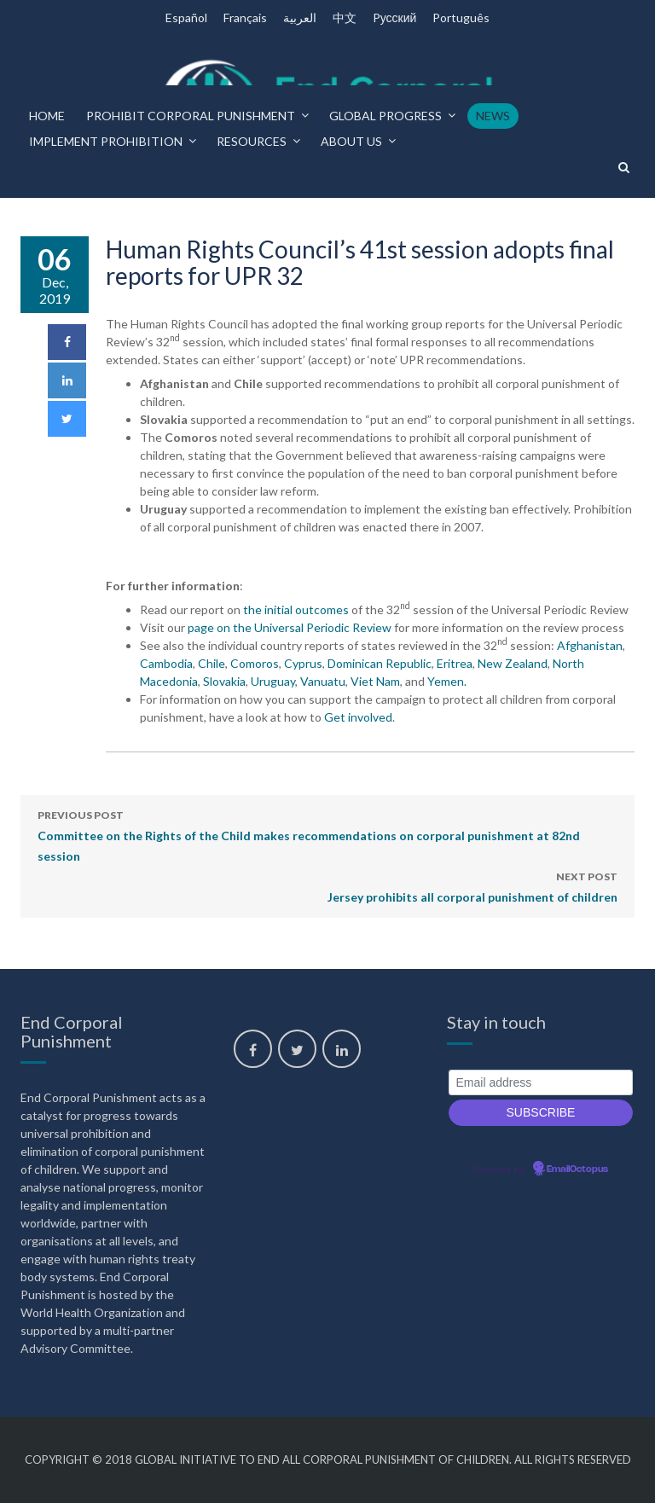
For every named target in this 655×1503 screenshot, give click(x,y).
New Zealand (513, 663)
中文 (344, 17)
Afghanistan (590, 645)
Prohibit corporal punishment (190, 115)
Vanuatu (322, 681)
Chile (211, 663)
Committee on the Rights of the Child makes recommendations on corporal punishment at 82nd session (327, 834)
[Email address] (541, 1083)
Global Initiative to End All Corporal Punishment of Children (322, 1459)
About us (351, 141)
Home (47, 115)
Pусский (395, 17)
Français (245, 17)
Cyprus (303, 663)
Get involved (358, 717)
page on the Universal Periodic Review (291, 627)
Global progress (385, 115)
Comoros (254, 663)
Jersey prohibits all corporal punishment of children (472, 885)
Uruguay (273, 681)
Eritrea (454, 663)
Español (186, 17)
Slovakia (224, 681)
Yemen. (447, 681)
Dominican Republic (380, 663)
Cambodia (166, 663)
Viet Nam (375, 681)
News (493, 115)
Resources (252, 141)
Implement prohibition (106, 141)
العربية (299, 17)
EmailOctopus (577, 1169)
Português (461, 17)
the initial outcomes (297, 609)
